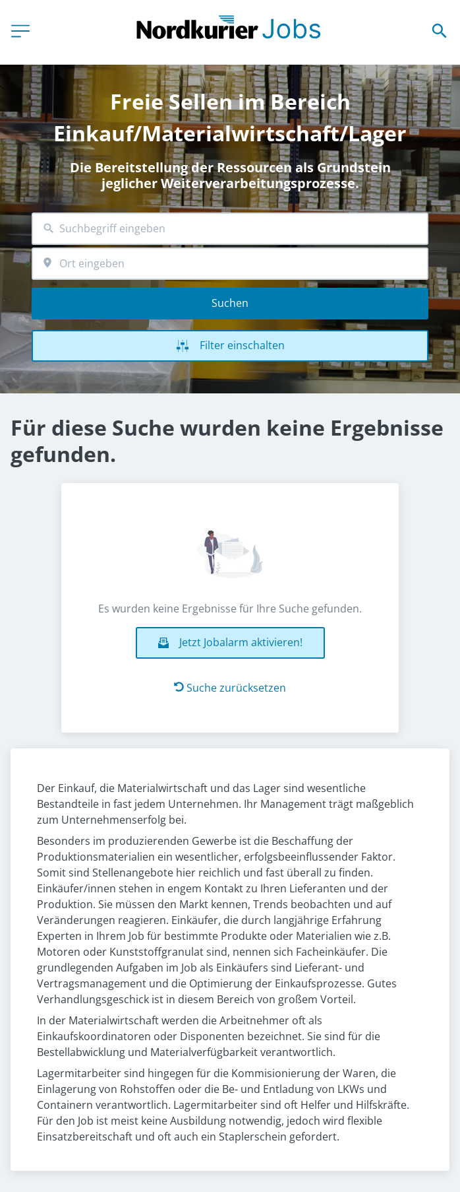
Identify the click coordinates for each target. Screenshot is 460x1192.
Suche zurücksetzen (230, 687)
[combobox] (230, 229)
